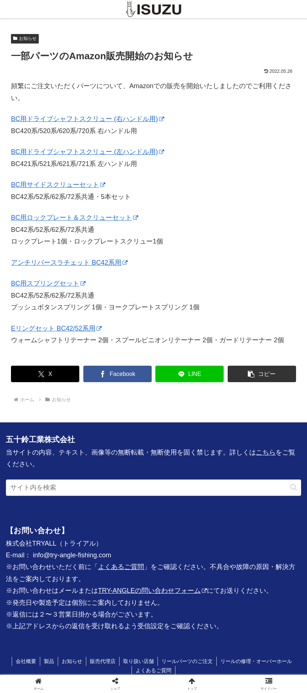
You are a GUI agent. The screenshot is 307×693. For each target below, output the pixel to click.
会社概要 (26, 661)
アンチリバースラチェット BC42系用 (69, 262)
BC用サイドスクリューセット (58, 184)
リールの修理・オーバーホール (256, 661)
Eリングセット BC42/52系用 (56, 328)
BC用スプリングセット (48, 283)
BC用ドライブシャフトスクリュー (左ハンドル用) (87, 151)
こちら (266, 452)
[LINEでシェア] (189, 374)
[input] (153, 487)
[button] (262, 374)
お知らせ (25, 38)
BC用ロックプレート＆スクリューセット (74, 217)
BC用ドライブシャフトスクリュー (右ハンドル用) (87, 119)
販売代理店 (102, 661)
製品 (49, 661)
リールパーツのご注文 (187, 661)
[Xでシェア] (45, 374)
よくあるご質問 (121, 566)
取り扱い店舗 (138, 661)
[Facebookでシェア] (117, 374)
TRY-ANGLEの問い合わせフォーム (152, 590)
